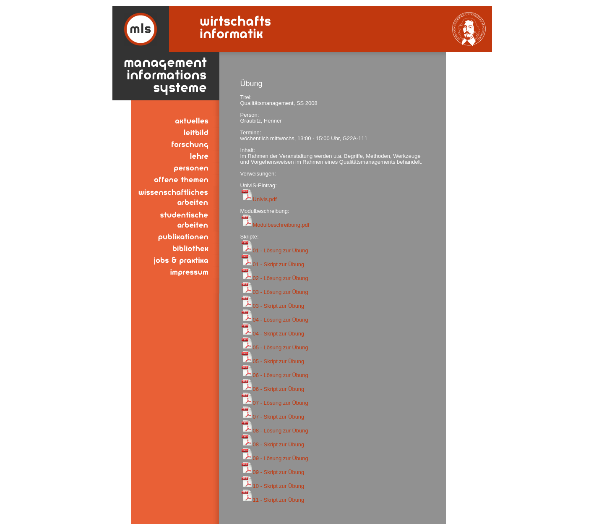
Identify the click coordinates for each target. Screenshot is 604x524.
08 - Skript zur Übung (279, 444)
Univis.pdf (265, 199)
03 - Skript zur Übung (279, 306)
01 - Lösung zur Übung (280, 250)
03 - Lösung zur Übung (280, 292)
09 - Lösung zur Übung (280, 458)
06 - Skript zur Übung (279, 389)
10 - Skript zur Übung (279, 486)
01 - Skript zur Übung (279, 264)
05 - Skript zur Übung (279, 361)
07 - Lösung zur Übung (280, 403)
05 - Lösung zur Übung (280, 347)
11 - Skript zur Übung (279, 500)
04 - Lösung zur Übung (280, 320)
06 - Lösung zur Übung (280, 375)
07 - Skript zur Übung (279, 417)
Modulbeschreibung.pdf (281, 225)
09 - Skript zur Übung (279, 472)
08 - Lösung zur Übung (280, 430)
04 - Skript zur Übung (279, 333)
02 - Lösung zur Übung (280, 278)
